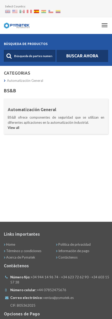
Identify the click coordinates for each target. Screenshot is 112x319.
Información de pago (72, 251)
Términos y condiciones (22, 251)
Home (9, 244)
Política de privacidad (73, 244)
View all (13, 128)
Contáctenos (67, 257)
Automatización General (23, 80)
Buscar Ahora (82, 56)
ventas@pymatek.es (58, 298)
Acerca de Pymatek (19, 257)
